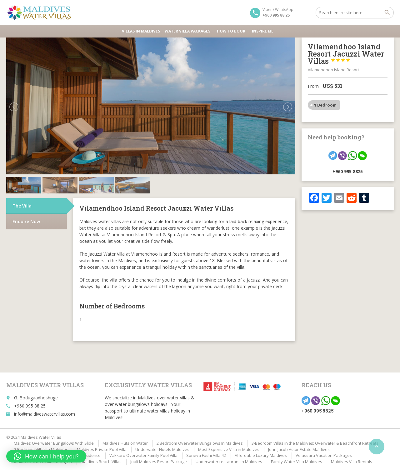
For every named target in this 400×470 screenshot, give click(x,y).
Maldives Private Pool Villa (102, 449)
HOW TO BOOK (232, 31)
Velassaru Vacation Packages (324, 455)
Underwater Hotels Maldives (162, 449)
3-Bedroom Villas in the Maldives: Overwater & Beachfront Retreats (315, 443)
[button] (46, 456)
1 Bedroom (325, 105)
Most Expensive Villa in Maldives (228, 449)
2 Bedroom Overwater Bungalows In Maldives (200, 443)
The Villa (22, 206)
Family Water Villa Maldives (296, 461)
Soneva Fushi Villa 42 (206, 455)
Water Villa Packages (188, 31)
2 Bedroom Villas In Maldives (41, 449)
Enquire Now (26, 221)
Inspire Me (262, 31)
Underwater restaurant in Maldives (229, 461)
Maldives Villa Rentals (351, 461)
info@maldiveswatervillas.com (44, 414)
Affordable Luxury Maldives (261, 455)
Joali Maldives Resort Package (158, 461)
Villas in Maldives (141, 31)
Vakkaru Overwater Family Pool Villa (143, 455)
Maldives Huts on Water (125, 443)
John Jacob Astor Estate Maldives (299, 449)
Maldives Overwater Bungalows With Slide (54, 443)
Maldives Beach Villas (101, 461)
